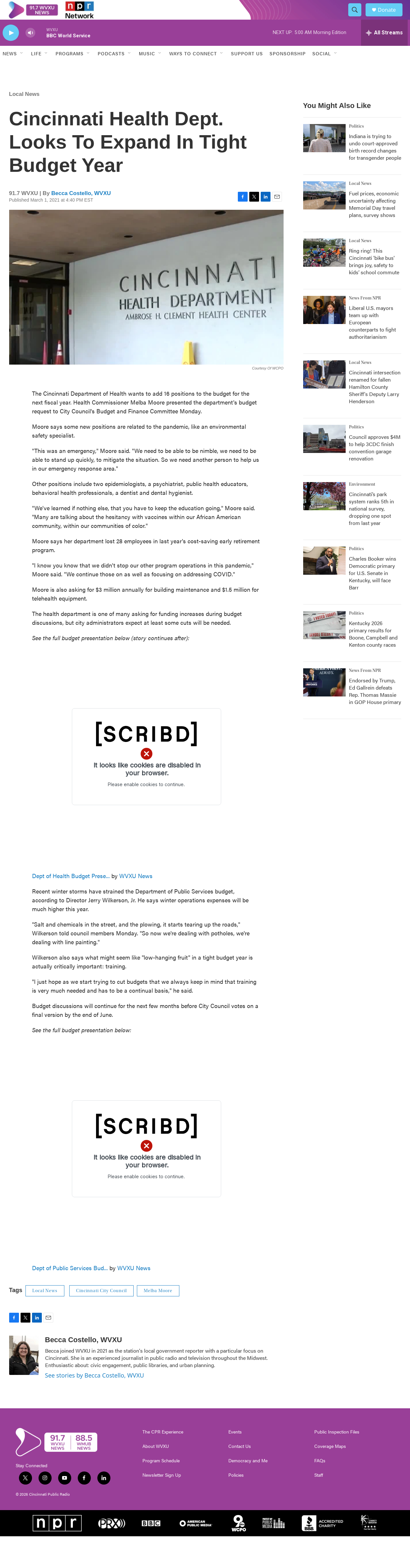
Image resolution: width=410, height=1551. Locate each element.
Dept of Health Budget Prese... (71, 890)
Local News (24, 109)
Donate (391, 17)
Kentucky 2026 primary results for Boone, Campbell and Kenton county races (373, 648)
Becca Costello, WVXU (81, 208)
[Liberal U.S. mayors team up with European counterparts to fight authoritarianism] (324, 325)
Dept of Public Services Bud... (70, 1282)
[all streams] (384, 47)
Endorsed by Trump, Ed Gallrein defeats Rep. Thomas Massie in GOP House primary (375, 705)
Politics (356, 141)
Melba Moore (158, 1305)
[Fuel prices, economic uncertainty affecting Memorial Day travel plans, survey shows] (324, 210)
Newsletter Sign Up (161, 1489)
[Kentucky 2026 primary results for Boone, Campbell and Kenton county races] (324, 640)
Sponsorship (288, 68)
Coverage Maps (330, 1461)
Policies (236, 1489)
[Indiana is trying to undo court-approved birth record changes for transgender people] (324, 153)
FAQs (319, 1475)
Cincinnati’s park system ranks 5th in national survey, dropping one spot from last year (371, 523)
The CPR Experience (162, 1446)
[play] (11, 47)
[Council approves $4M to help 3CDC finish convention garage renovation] (324, 454)
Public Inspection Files (336, 1446)
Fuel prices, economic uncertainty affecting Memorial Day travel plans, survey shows (374, 218)
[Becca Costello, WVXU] (24, 1370)
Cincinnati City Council (101, 1305)
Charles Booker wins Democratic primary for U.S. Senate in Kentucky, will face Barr (372, 587)
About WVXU (155, 1461)
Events (235, 1446)
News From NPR (365, 313)
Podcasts (111, 68)
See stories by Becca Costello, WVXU (94, 1390)
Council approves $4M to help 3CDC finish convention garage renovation (375, 462)
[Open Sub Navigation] (22, 68)
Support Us (247, 68)
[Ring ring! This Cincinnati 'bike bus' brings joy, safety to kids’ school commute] (324, 267)
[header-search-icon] (358, 17)
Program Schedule (161, 1475)
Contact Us (239, 1461)
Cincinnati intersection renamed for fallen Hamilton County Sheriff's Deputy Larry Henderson (375, 401)
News (10, 68)
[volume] (30, 47)
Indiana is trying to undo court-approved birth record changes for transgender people (375, 161)
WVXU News (136, 890)
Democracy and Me (248, 1475)
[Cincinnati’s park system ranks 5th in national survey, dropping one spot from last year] (324, 511)
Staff (318, 1489)
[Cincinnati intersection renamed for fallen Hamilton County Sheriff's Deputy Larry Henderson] (324, 389)
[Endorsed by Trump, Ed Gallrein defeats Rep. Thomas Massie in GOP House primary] (324, 697)
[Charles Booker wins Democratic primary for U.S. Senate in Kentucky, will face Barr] (324, 575)
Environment (362, 499)
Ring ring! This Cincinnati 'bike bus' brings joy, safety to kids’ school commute (374, 276)
